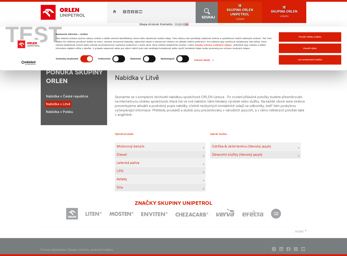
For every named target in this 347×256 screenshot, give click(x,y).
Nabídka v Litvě (58, 104)
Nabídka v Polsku (59, 112)
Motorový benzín (130, 146)
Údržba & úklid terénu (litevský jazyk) (241, 146)
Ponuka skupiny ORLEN (108, 59)
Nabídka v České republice (67, 96)
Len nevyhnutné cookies (310, 33)
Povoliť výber (310, 22)
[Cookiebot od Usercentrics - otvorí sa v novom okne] (28, 36)
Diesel (122, 154)
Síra (120, 187)
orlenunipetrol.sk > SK (72, 59)
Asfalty (122, 179)
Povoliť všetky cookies (310, 10)
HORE (299, 231)
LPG (120, 171)
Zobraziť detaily (202, 34)
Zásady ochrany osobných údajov (213, 18)
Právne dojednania (53, 249)
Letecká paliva (128, 163)
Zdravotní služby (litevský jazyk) (237, 154)
